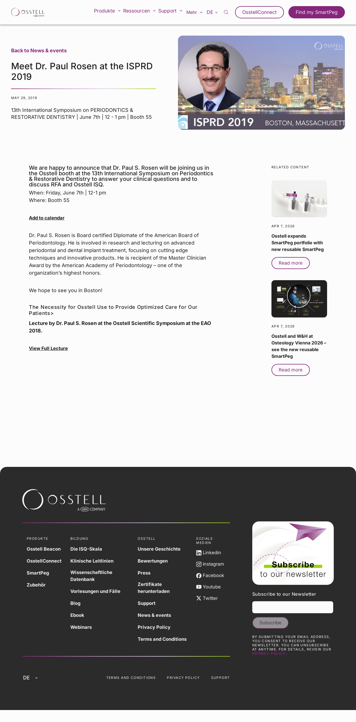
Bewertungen (155, 561)
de (218, 12)
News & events (157, 616)
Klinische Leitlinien (97, 561)
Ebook (81, 616)
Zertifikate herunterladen (156, 588)
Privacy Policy (156, 628)
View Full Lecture (50, 348)
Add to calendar (48, 218)
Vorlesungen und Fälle (101, 592)
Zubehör (37, 585)
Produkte (110, 12)
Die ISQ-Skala (90, 549)
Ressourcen (142, 12)
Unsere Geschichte (162, 549)
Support (174, 12)
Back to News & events (39, 50)
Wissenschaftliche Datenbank (96, 576)
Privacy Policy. (269, 659)
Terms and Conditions (152, 643)
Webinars (85, 628)
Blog (79, 604)
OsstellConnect (264, 12)
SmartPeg (39, 573)
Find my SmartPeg (318, 12)
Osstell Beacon (45, 549)
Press (146, 573)
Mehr (199, 12)
